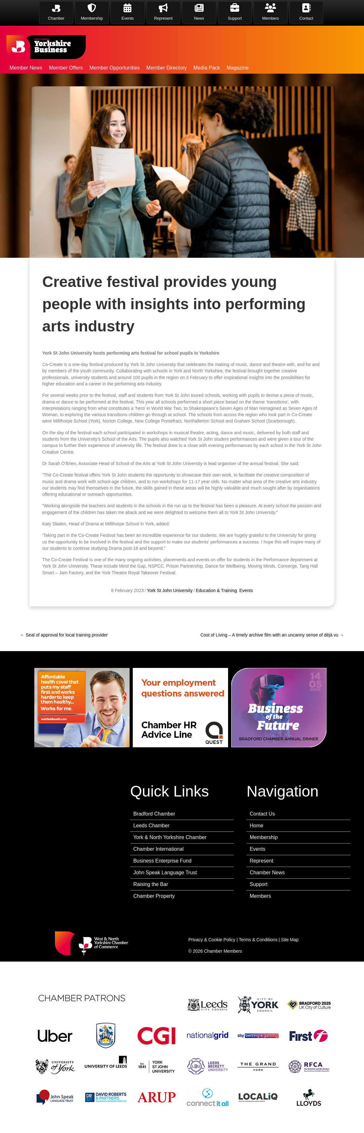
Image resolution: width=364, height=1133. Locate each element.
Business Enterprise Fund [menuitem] (162, 860)
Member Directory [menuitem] (166, 67)
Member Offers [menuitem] (66, 67)
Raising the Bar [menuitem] (150, 884)
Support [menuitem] (258, 884)
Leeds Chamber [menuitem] (151, 825)
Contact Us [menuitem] (262, 813)
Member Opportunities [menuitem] (115, 67)
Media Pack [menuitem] (206, 67)
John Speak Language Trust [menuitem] (165, 872)
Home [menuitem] (256, 825)
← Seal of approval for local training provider (64, 634)
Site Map (290, 939)
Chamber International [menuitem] (158, 849)
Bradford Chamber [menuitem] (154, 813)
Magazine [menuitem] (238, 67)
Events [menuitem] (257, 849)
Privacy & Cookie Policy (211, 939)
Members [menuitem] (260, 896)
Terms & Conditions (258, 939)
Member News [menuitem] (26, 67)
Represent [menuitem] (261, 860)
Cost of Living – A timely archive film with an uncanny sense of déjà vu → (272, 634)
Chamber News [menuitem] (267, 872)
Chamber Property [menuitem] (154, 896)
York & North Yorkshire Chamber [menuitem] (170, 837)
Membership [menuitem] (264, 837)
